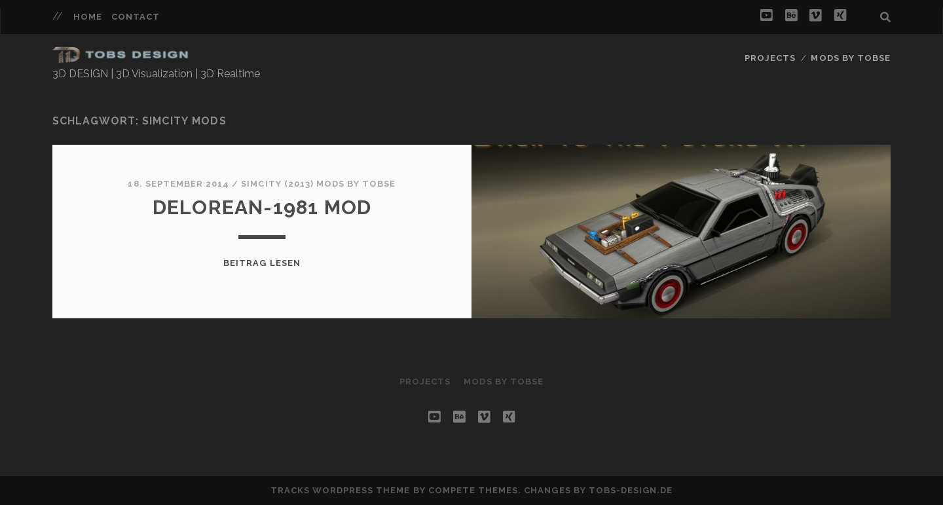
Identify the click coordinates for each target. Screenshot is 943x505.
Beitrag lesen (262, 263)
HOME (87, 17)
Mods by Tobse (851, 58)
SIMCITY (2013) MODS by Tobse (318, 184)
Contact (135, 17)
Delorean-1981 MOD (262, 207)
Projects (770, 58)
